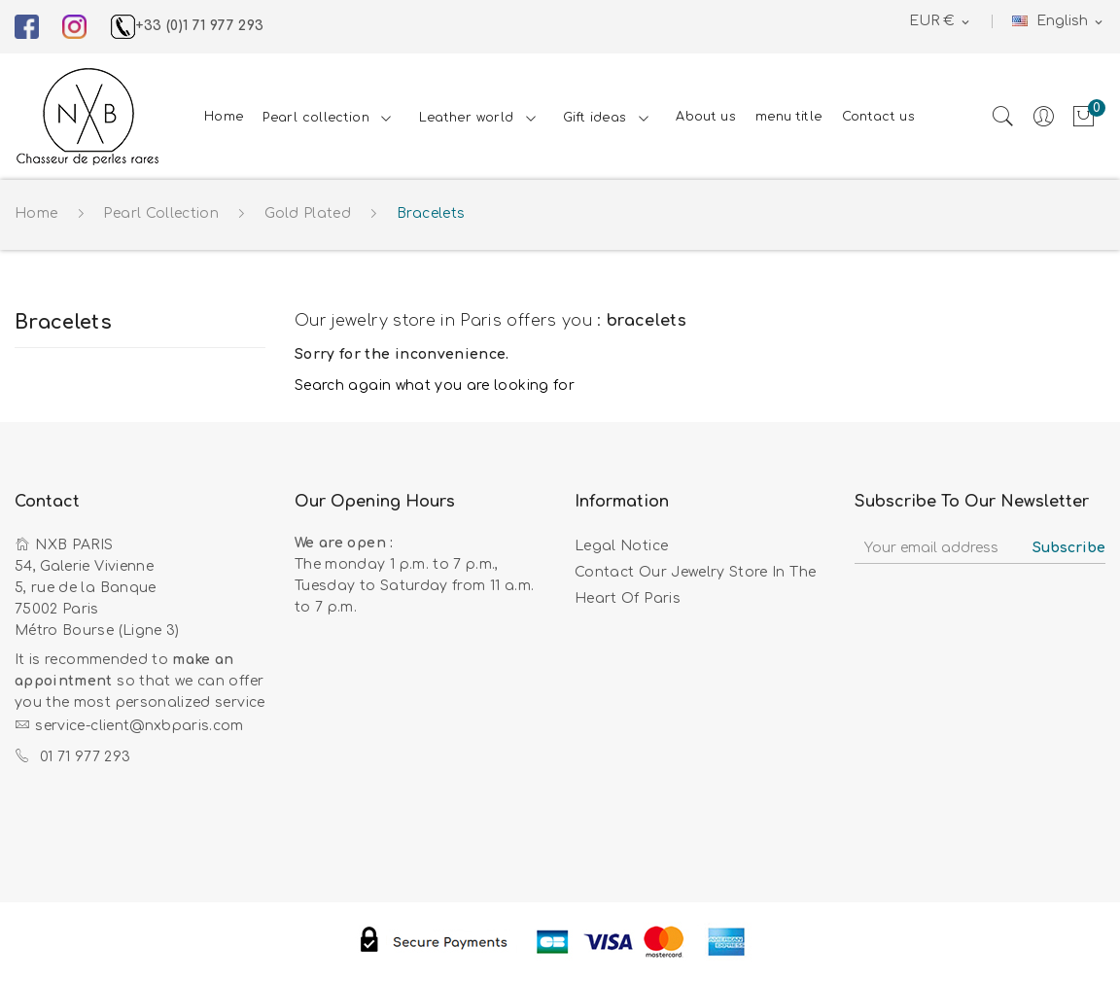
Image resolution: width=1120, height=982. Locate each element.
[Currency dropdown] (940, 22)
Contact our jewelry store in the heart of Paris (695, 585)
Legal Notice (621, 546)
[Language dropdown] (1058, 22)
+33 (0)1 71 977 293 (187, 25)
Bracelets (63, 323)
